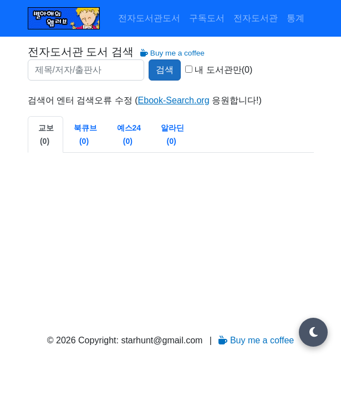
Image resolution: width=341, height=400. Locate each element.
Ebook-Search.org (174, 100)
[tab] (45, 134)
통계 (295, 18)
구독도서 (207, 18)
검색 (165, 69)
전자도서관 (255, 18)
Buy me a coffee (172, 53)
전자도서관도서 (149, 18)
